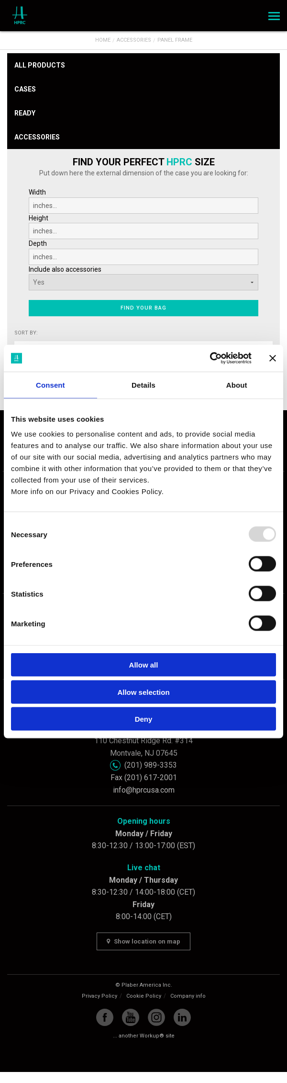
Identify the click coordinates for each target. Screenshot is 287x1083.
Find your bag (143, 308)
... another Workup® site (144, 1036)
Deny (144, 719)
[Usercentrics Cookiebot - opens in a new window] (210, 358)
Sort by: (26, 333)
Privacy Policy (99, 996)
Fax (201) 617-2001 (143, 777)
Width (143, 201)
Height (143, 227)
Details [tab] (143, 384)
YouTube (130, 1017)
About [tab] (236, 384)
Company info (188, 996)
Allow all (143, 665)
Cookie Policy (143, 996)
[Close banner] (272, 358)
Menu (273, 13)
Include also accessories (65, 269)
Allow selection (143, 692)
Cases (25, 89)
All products (39, 65)
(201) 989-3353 (150, 765)
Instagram (156, 1017)
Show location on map (143, 941)
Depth (143, 252)
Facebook (104, 1017)
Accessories (37, 137)
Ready (24, 113)
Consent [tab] (50, 384)
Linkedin (182, 1017)
